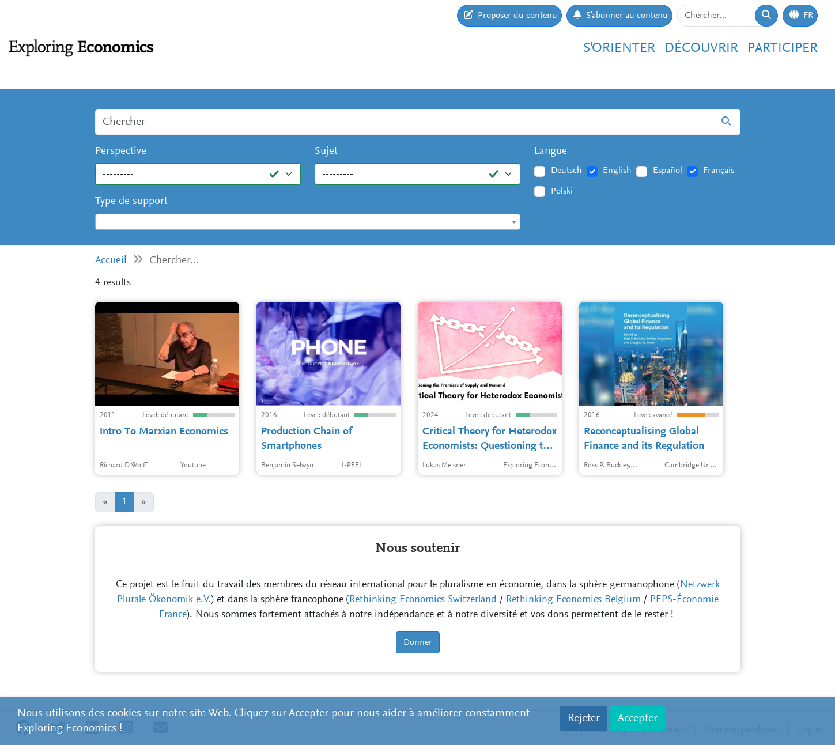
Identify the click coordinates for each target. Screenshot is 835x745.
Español (667, 170)
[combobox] (308, 222)
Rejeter (584, 718)
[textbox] (308, 222)
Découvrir (701, 48)
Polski (562, 191)
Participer (782, 48)
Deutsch (566, 170)
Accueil (111, 260)
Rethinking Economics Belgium (573, 600)
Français (718, 170)
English (617, 170)
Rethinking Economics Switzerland (423, 600)
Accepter (638, 718)
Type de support (131, 201)
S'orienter (619, 48)
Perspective (120, 151)
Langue (550, 151)
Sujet (326, 151)
